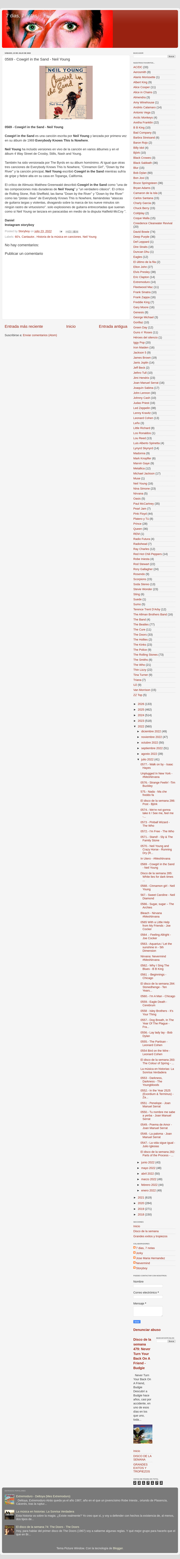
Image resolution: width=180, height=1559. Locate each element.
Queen (137, 528)
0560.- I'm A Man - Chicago (158, 996)
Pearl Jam (139, 508)
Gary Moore (141, 307)
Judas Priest (141, 403)
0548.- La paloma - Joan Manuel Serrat (156, 1135)
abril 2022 (148, 1173)
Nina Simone (141, 488)
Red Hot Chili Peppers (147, 554)
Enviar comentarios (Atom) (40, 335)
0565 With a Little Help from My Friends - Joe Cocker (156, 925)
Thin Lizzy (139, 669)
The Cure (139, 629)
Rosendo (139, 574)
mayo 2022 (148, 1168)
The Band (139, 619)
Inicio (71, 326)
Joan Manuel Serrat (145, 382)
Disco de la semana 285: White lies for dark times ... (157, 877)
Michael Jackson (144, 473)
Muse (136, 478)
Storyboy (141, 1268)
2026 (141, 704)
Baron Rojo (140, 142)
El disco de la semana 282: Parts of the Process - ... (158, 1153)
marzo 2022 (149, 1179)
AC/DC (137, 67)
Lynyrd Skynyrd (143, 448)
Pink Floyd (140, 513)
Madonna (139, 453)
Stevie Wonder (142, 589)
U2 (135, 685)
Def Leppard (141, 241)
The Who (139, 664)
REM (136, 534)
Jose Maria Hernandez (150, 1258)
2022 (141, 726)
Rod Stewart (141, 564)
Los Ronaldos (142, 433)
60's (17, 236)
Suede (137, 599)
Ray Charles (141, 549)
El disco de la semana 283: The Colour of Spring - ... (158, 1061)
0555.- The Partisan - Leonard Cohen (154, 1043)
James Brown (142, 357)
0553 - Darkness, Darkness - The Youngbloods (151, 1081)
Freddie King (141, 302)
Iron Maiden (141, 347)
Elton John (140, 267)
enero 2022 (149, 1190)
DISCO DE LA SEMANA (142, 1457)
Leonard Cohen (143, 418)
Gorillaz (138, 322)
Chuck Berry (141, 208)
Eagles (137, 257)
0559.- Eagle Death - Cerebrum (154, 1003)
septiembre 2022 (152, 748)
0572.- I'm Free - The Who (157, 831)
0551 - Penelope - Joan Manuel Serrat (156, 1104)
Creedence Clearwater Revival (152, 223)
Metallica (139, 468)
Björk (136, 152)
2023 (141, 720)
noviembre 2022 (152, 737)
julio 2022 (147, 759)
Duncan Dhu (141, 251)
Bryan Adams (141, 188)
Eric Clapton (141, 277)
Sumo (137, 604)
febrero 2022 (149, 1184)
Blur (135, 167)
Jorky (139, 1253)
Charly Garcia (142, 203)
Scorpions (139, 579)
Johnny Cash (141, 398)
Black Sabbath (142, 162)
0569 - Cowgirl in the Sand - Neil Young (157, 865)
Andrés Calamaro (144, 107)
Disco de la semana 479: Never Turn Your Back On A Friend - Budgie (142, 1354)
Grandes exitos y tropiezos (150, 1236)
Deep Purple (141, 236)
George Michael (143, 317)
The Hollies (140, 639)
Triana (137, 680)
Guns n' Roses (142, 332)
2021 (141, 1197)
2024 (141, 715)
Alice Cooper (141, 87)
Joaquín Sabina (143, 387)
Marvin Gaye (141, 463)
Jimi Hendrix (141, 377)
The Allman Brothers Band (150, 614)
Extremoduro (141, 282)
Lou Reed (139, 438)
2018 (141, 1214)
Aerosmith (139, 72)
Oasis (137, 498)
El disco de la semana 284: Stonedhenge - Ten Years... (158, 987)
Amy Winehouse (143, 102)
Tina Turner (140, 674)
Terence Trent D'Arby (146, 609)
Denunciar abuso (147, 1330)
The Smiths (140, 659)
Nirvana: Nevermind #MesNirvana (153, 958)
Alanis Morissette (144, 77)
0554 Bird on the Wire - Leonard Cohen (155, 1052)
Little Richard (141, 428)
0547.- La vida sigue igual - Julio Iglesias (158, 1144)
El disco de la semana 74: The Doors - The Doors (47, 1527)
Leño (136, 423)
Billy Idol (138, 147)
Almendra (139, 97)
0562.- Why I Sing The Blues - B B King (155, 967)
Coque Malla (141, 218)
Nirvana (138, 493)
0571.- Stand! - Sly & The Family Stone (157, 838)
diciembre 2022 (151, 731)
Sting (136, 594)
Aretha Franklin (143, 122)
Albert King (140, 82)
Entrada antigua (113, 326)
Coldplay (139, 213)
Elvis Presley (141, 272)
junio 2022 (148, 1162)
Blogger (118, 1548)
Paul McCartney (143, 503)
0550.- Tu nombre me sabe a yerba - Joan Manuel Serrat (158, 1115)
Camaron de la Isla (145, 193)
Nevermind (143, 1263)
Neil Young (89, 236)
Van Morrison (141, 690)
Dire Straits (140, 247)
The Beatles (141, 624)
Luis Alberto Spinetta (146, 443)
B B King (139, 127)
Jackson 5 (139, 352)
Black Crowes (142, 157)
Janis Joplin (140, 362)
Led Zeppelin (141, 408)
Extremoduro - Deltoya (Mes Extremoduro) (43, 1496)
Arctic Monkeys (143, 117)
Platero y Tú (141, 518)
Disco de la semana (146, 1231)
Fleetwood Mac (143, 287)
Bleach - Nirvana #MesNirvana (151, 914)
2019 (141, 1209)
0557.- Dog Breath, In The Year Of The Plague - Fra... (157, 1023)
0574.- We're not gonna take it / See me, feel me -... (157, 813)
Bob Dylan (140, 172)
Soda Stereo (141, 584)
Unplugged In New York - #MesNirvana (156, 775)
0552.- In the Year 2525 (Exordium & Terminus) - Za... (157, 1094)
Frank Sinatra (142, 292)
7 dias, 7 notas (21, 15)
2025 (141, 709)
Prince (137, 523)
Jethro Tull (140, 372)
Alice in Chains (142, 92)
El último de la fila (144, 262)
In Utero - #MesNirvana (155, 858)
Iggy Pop (139, 342)
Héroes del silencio (145, 337)
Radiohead (140, 544)
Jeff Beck (139, 367)
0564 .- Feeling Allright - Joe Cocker (156, 936)
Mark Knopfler (142, 458)
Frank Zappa (141, 297)
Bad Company (142, 132)
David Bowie (141, 231)
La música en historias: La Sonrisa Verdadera (157, 1070)
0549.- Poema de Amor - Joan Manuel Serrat (156, 1126)
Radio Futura (141, 539)
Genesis (138, 312)
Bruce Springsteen (145, 183)
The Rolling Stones (145, 654)
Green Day (140, 327)
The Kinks (139, 644)
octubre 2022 (150, 742)
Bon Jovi (138, 178)
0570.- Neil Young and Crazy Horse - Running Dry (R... (156, 849)
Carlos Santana (143, 198)
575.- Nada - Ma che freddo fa (154, 793)
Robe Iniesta (141, 559)
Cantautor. (28, 236)
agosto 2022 (149, 753)
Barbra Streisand (144, 137)
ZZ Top (137, 695)
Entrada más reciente (24, 326)
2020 (141, 1203)
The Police (140, 649)
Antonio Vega (141, 112)
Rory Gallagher (143, 569)
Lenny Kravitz (142, 413)
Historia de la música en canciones (59, 236)
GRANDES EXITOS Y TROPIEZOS (141, 1468)
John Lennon (141, 393)
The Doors (140, 634)
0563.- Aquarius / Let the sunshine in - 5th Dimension (156, 947)
